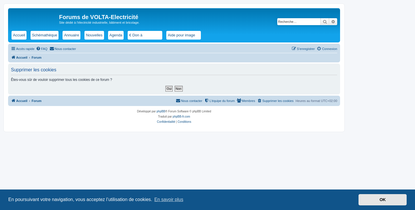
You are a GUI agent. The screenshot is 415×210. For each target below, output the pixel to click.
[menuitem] (42, 48)
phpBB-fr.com (181, 116)
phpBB (160, 111)
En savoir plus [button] (168, 199)
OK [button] (383, 199)
